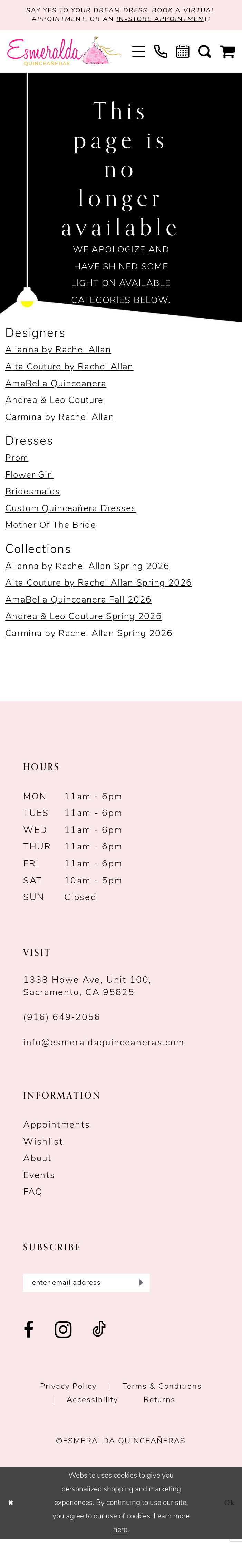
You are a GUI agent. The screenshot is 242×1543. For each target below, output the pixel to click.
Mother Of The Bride (50, 527)
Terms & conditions (162, 1391)
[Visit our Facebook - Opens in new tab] (29, 1334)
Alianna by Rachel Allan (58, 352)
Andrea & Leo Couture (54, 402)
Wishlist (43, 1144)
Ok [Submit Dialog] (229, 1506)
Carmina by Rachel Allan (59, 419)
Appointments (56, 1127)
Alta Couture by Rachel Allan (69, 369)
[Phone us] (160, 53)
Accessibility (92, 1404)
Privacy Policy (68, 1391)
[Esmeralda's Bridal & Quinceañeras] (64, 53)
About (37, 1161)
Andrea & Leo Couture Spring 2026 (83, 619)
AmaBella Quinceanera (55, 386)
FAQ (33, 1194)
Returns (159, 1404)
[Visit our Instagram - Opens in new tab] (63, 1334)
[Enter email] (86, 1286)
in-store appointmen (163, 21)
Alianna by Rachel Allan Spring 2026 (87, 568)
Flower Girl (29, 477)
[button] (138, 53)
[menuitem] (138, 53)
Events (39, 1177)
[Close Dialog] (11, 1506)
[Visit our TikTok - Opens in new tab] (99, 1334)
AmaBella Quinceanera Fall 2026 (78, 602)
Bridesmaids (32, 493)
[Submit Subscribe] (140, 1286)
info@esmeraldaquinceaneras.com (103, 1045)
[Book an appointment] (183, 53)
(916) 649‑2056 (61, 1020)
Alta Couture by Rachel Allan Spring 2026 (98, 585)
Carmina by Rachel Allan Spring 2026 (89, 635)
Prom (16, 460)
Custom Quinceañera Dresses (70, 510)
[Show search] (204, 53)
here (120, 1533)
